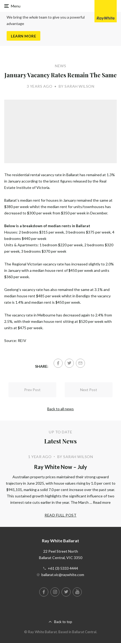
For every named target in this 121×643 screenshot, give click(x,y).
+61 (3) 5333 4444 (63, 568)
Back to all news (60, 409)
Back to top (63, 622)
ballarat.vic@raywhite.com (62, 574)
